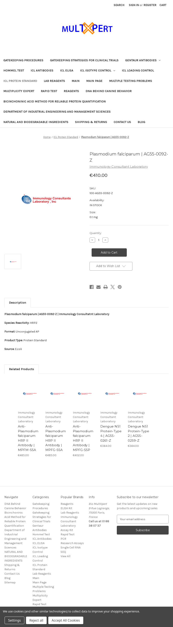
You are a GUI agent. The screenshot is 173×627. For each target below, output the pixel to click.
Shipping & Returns (91, 122)
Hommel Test (13, 70)
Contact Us (122, 122)
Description (17, 302)
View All (65, 556)
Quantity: (96, 233)
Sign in (134, 5)
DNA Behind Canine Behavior (109, 91)
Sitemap (10, 582)
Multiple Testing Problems (130, 81)
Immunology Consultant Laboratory (69, 521)
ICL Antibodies (42, 70)
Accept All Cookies (66, 620)
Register (149, 5)
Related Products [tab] (21, 369)
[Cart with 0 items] (163, 5)
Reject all (36, 620)
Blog (141, 122)
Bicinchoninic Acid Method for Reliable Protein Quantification (54, 101)
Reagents (71, 91)
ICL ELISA (66, 70)
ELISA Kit (66, 508)
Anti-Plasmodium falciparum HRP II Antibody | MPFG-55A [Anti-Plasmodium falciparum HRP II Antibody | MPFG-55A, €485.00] (55, 438)
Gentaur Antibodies (143, 60)
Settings (14, 620)
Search (119, 5)
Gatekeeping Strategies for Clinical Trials (84, 60)
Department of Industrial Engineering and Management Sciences (57, 111)
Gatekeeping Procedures (23, 60)
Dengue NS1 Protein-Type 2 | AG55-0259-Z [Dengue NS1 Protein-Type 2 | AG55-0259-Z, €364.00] (138, 433)
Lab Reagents (54, 81)
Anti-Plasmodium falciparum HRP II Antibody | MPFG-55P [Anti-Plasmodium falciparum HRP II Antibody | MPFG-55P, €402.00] (83, 438)
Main (76, 81)
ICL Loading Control (138, 70)
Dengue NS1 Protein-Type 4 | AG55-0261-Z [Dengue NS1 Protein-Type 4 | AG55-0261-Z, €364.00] (111, 433)
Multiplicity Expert (18, 91)
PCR (63, 539)
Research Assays (72, 543)
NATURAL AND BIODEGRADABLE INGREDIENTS (35, 122)
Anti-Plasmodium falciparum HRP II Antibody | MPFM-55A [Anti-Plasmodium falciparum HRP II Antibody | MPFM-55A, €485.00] (28, 438)
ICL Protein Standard (20, 81)
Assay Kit (67, 530)
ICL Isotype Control (97, 70)
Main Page (94, 81)
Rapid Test (49, 91)
